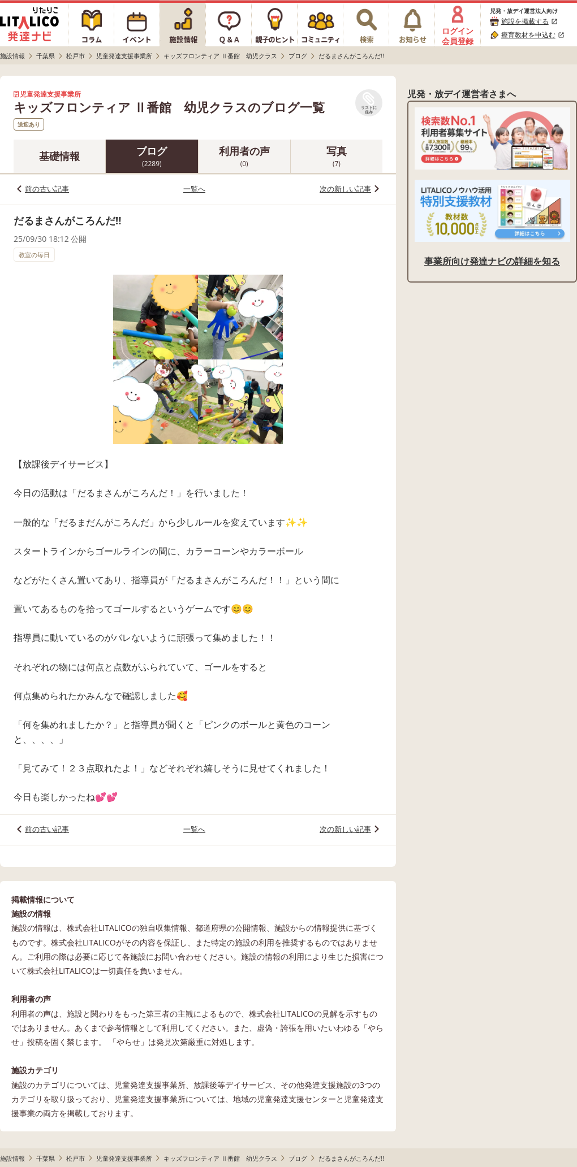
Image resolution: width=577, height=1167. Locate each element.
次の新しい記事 (345, 189)
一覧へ (194, 189)
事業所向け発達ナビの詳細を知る (492, 261)
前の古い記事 (47, 189)
